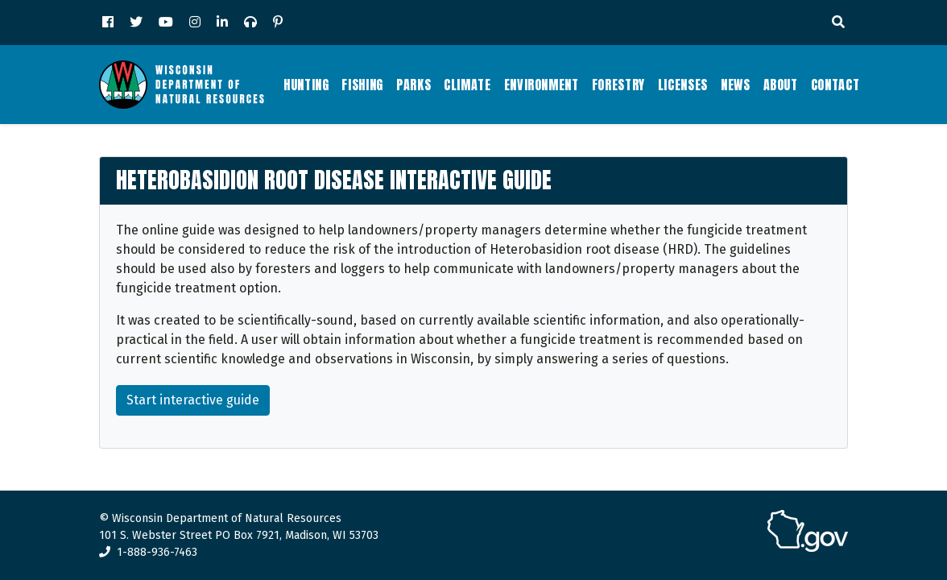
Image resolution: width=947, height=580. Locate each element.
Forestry (618, 84)
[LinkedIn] (222, 22)
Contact (835, 84)
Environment (541, 84)
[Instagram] (195, 22)
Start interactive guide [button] (192, 400)
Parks (413, 84)
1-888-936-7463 (148, 552)
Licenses (683, 84)
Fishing (362, 84)
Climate (467, 84)
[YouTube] (165, 22)
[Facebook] (108, 22)
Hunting (306, 84)
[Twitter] (136, 22)
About (780, 84)
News (736, 84)
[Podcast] (250, 22)
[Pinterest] (278, 22)
